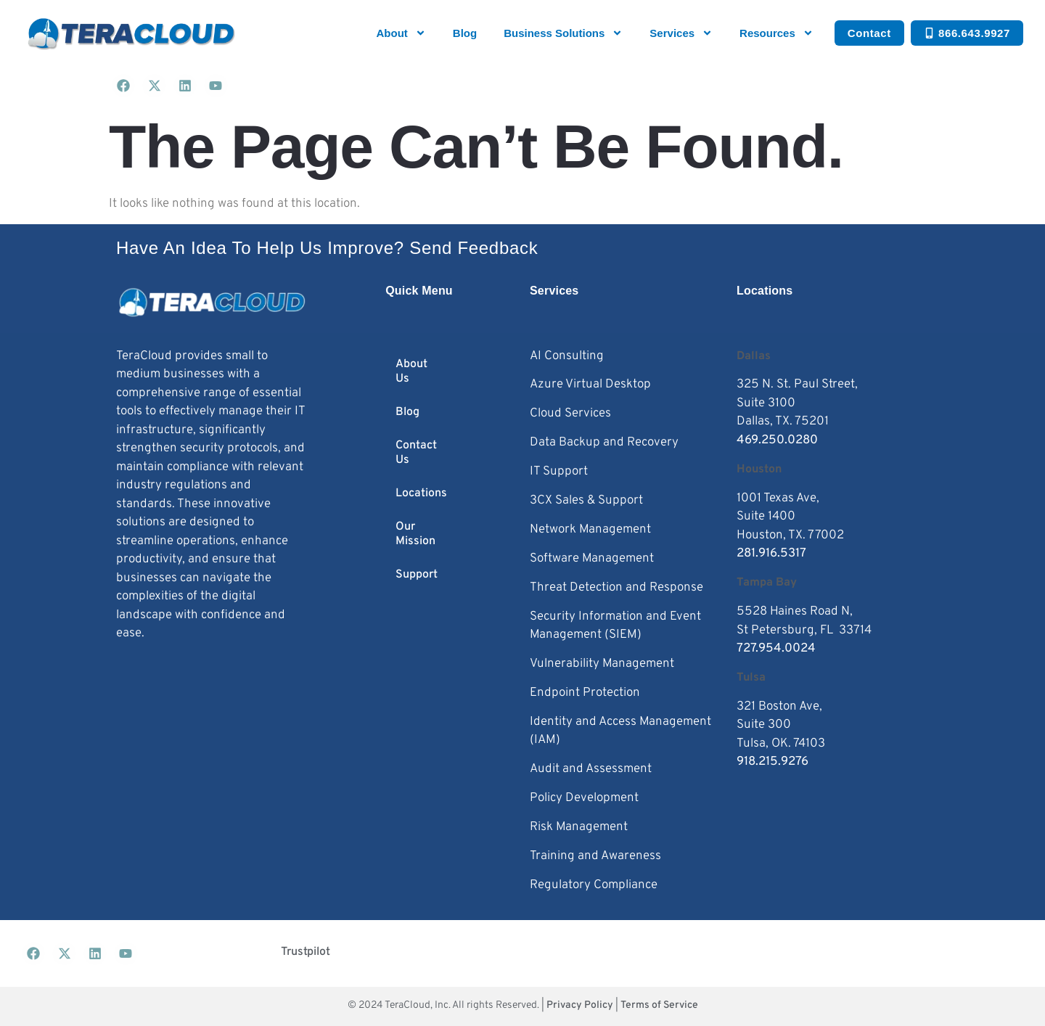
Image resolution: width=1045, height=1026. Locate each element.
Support (417, 574)
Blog (465, 33)
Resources (776, 33)
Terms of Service (659, 1005)
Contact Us (416, 452)
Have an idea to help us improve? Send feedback (327, 248)
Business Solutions (563, 33)
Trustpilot (305, 952)
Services (681, 33)
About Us (411, 371)
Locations (421, 493)
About (401, 33)
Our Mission (415, 534)
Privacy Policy (579, 1005)
